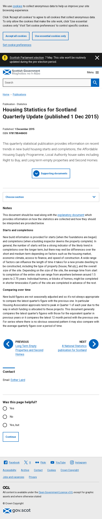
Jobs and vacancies (13, 477)
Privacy (33, 477)
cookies (17, 6)
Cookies (51, 470)
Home (6, 94)
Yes (12, 408)
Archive (25, 470)
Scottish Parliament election (27, 57)
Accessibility (9, 470)
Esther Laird (18, 380)
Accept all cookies (16, 36)
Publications (19, 94)
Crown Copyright (70, 470)
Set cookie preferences (17, 45)
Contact (38, 470)
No (11, 416)
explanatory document (70, 215)
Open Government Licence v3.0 (56, 492)
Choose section (50, 196)
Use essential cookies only (50, 36)
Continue (11, 436)
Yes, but (14, 425)
